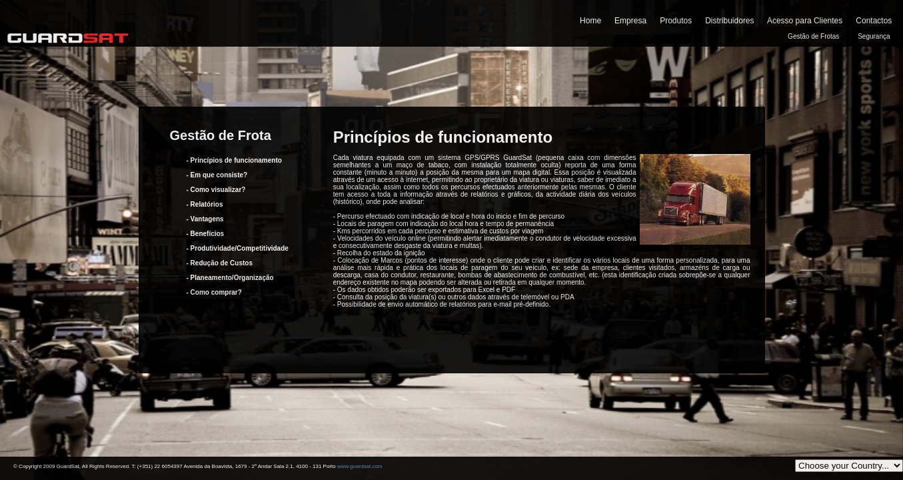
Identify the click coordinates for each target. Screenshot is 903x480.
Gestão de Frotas (813, 36)
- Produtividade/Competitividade (238, 248)
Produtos (676, 20)
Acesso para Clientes (804, 20)
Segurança (874, 36)
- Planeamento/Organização (230, 277)
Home (590, 20)
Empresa (630, 20)
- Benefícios (206, 233)
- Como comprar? (214, 292)
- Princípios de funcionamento (234, 160)
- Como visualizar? (216, 189)
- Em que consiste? (217, 175)
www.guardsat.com (360, 466)
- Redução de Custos (220, 263)
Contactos (874, 20)
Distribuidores (729, 20)
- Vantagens (205, 219)
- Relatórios (205, 204)
